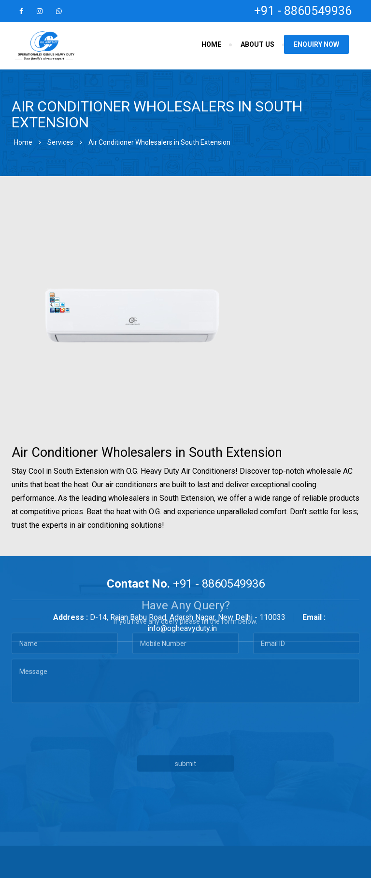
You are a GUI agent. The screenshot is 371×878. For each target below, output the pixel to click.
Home (211, 44)
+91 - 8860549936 (303, 11)
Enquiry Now (316, 44)
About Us (257, 44)
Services (60, 142)
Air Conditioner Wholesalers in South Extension (159, 142)
